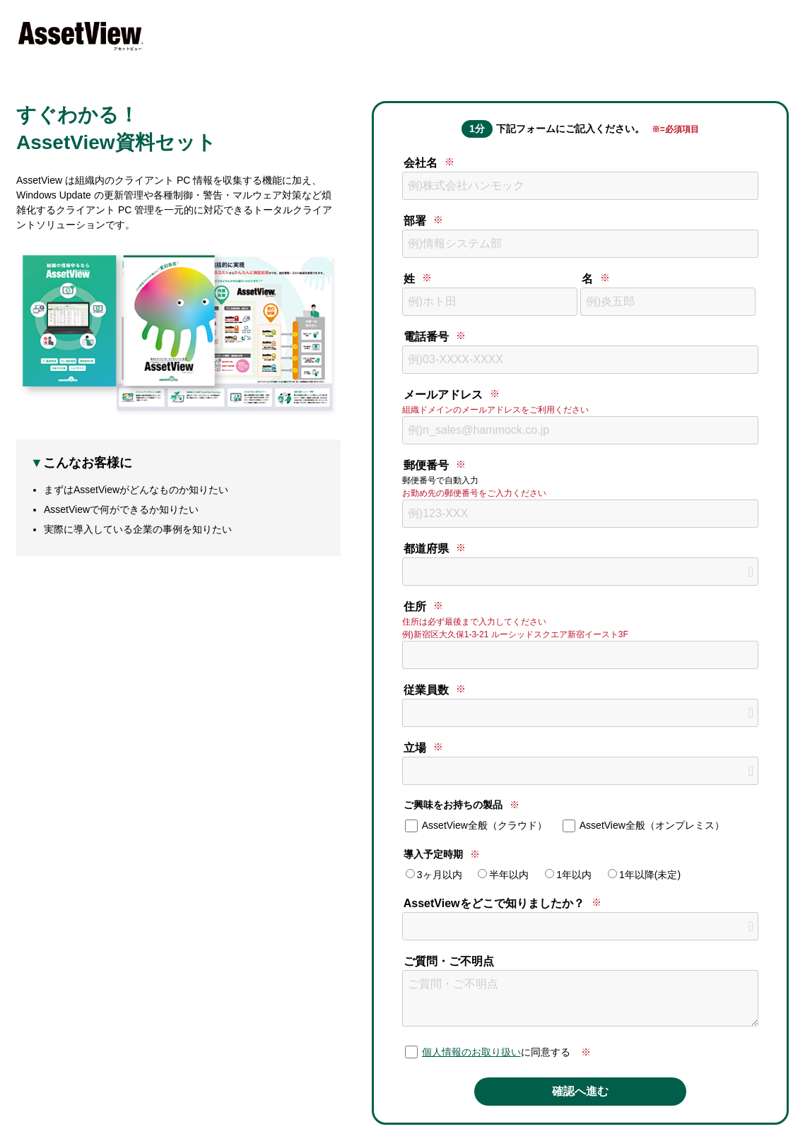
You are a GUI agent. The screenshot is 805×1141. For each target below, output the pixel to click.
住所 (415, 607)
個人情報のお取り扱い (471, 1052)
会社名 (420, 163)
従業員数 (426, 690)
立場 (415, 748)
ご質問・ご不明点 (449, 961)
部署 (415, 221)
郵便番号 (426, 465)
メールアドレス (443, 395)
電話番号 (426, 337)
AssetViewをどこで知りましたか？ (494, 903)
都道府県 (426, 549)
